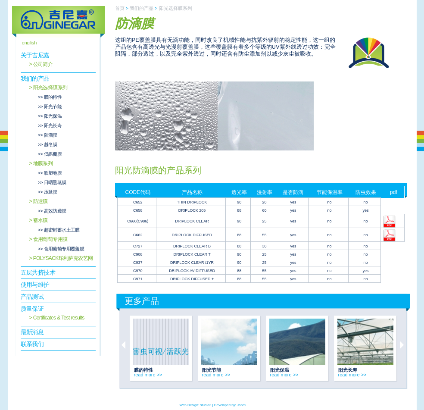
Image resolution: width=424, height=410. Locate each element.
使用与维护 (35, 284)
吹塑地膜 (53, 172)
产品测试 (32, 296)
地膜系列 (43, 163)
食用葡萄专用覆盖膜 (64, 248)
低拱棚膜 (53, 153)
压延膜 (50, 191)
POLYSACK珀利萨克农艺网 (63, 258)
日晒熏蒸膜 (55, 182)
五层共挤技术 (38, 272)
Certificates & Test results (58, 318)
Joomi (241, 405)
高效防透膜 (55, 210)
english (29, 42)
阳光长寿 (53, 125)
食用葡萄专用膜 (50, 239)
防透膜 (40, 201)
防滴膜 (50, 135)
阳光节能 (53, 106)
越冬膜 (50, 144)
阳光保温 (53, 116)
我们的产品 (35, 78)
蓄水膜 (40, 220)
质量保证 (32, 308)
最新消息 (32, 332)
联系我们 (32, 344)
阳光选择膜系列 (50, 88)
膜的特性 (53, 97)
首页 (120, 8)
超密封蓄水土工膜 (62, 229)
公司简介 (43, 64)
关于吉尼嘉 (35, 55)
